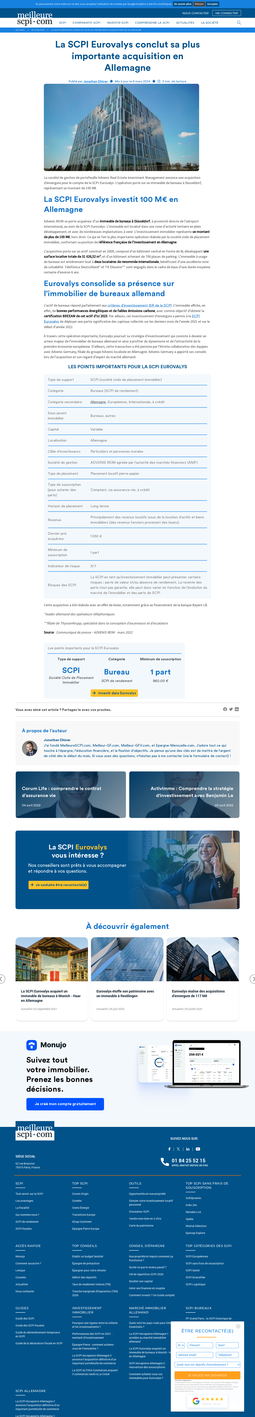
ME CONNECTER (226, 13)
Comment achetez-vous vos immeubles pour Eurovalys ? (146, 1376)
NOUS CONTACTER (195, 13)
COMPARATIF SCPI (86, 22)
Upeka (189, 1219)
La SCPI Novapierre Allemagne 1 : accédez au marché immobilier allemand (149, 1337)
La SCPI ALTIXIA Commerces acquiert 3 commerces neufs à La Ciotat (95, 1372)
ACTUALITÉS (185, 22)
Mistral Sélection (196, 1226)
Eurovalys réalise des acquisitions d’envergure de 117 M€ (198, 993)
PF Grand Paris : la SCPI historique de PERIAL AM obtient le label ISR (209, 1320)
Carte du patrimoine (141, 1225)
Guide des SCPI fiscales (30, 1325)
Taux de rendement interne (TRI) (91, 1284)
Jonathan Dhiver (95, 81)
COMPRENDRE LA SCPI (152, 22)
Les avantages (24, 1201)
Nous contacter (25, 1291)
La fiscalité (22, 1208)
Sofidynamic (193, 1198)
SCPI (62, 22)
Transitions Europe (83, 1214)
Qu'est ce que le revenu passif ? (148, 1267)
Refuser (199, 4)
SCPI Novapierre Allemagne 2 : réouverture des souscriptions (147, 1365)
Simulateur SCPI (139, 1211)
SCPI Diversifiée (195, 1277)
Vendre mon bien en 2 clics (145, 1218)
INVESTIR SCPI (117, 22)
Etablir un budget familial (87, 1256)
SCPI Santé (192, 1270)
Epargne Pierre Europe (85, 1228)
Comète (77, 1201)
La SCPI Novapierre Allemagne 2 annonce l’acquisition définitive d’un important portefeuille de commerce (94, 1359)
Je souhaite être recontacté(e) (58, 885)
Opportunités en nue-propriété (147, 1194)
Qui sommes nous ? (27, 1214)
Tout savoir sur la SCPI (29, 1194)
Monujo (20, 1256)
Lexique (20, 1270)
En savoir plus (182, 4)
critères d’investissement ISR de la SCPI (140, 305)
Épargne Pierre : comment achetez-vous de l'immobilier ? (93, 1346)
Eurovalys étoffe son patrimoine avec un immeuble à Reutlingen (125, 993)
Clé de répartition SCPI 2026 (146, 1274)
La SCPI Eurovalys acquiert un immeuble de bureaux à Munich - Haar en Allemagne (51, 996)
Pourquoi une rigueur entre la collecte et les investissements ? (95, 1325)
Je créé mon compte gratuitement (65, 1104)
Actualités (22, 1284)
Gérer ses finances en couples (147, 1288)
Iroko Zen (191, 1205)
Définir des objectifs (84, 1277)
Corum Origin (80, 1194)
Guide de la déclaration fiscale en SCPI (39, 1343)
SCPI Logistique (195, 1284)
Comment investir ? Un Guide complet (152, 1295)
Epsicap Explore (195, 1233)
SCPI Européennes (197, 1256)
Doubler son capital (141, 1281)
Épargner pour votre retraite (89, 1270)
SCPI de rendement (27, 1221)
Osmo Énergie (80, 1208)
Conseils (21, 1277)
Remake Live (193, 1212)
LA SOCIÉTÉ (210, 22)
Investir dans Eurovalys (114, 693)
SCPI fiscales (24, 1228)
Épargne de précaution (86, 1263)
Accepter (212, 4)
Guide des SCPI (25, 1318)
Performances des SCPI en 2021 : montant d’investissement (92, 1335)
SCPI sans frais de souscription (205, 1263)
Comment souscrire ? (28, 1263)
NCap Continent (82, 1221)
